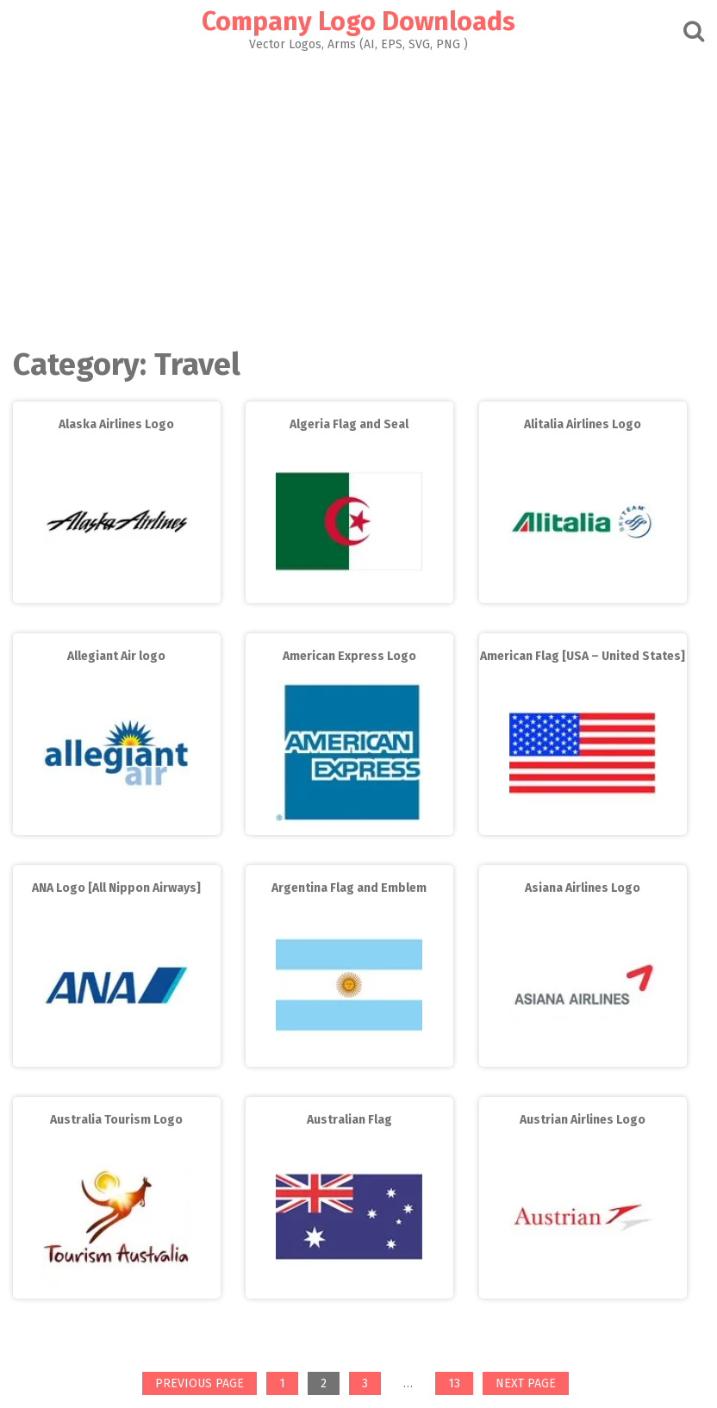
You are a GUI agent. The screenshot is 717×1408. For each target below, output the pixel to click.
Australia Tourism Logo (116, 1119)
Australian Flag (349, 1119)
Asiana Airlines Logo (582, 888)
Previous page (199, 1383)
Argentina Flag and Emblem (349, 888)
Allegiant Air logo (116, 656)
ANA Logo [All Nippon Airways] (116, 888)
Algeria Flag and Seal (349, 424)
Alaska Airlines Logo (116, 424)
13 (460, 1385)
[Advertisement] (358, 194)
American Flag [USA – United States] (582, 656)
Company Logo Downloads (358, 21)
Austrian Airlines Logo (582, 1119)
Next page (526, 1383)
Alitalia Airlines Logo (582, 424)
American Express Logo (349, 656)
